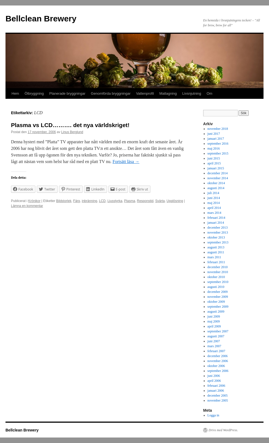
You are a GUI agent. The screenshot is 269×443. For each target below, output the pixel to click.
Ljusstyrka (114, 201)
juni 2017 (214, 134)
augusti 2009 (216, 311)
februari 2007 (216, 351)
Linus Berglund (72, 132)
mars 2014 (214, 213)
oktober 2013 (216, 237)
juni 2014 (214, 198)
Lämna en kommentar (27, 206)
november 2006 (218, 361)
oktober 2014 (216, 183)
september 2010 (218, 282)
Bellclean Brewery (40, 18)
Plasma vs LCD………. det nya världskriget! (70, 125)
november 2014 (218, 178)
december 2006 (218, 356)
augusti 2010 (216, 287)
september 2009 (218, 307)
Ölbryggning (34, 93)
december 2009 (218, 292)
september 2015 (218, 153)
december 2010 (218, 267)
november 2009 (218, 297)
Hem (15, 93)
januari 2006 (216, 390)
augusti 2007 (216, 336)
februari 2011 (216, 262)
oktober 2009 (216, 302)
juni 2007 (214, 341)
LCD (102, 201)
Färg (76, 201)
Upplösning (175, 201)
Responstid (145, 201)
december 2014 (218, 173)
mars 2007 (214, 346)
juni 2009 (214, 316)
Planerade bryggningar (67, 93)
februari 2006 (216, 386)
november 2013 (218, 232)
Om (209, 93)
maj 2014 (214, 203)
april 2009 (214, 326)
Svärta (160, 201)
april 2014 (214, 208)
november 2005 (218, 400)
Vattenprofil (145, 93)
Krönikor (34, 201)
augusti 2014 (216, 188)
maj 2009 (214, 321)
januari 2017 (216, 139)
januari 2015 (216, 168)
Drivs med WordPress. (223, 430)
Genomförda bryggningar (111, 93)
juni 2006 (214, 376)
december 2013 (218, 227)
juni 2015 (214, 158)
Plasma (129, 201)
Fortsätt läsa (126, 161)
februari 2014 (216, 218)
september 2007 (218, 331)
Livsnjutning (191, 93)
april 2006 (214, 381)
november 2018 (218, 129)
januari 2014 (216, 223)
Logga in (213, 415)
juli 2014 (213, 193)
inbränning (89, 201)
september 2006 (218, 371)
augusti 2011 (216, 252)
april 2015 (214, 163)
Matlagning (168, 93)
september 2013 (218, 242)
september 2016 (218, 143)
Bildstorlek (63, 201)
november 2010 (218, 272)
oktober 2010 (216, 277)
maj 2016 (214, 148)
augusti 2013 (216, 247)
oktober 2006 (216, 366)
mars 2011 (214, 257)
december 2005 (218, 395)
